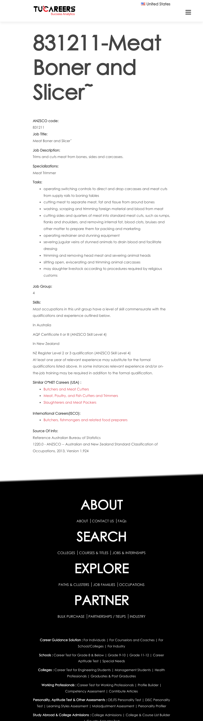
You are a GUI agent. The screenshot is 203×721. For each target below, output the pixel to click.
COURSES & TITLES (93, 553)
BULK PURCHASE (71, 616)
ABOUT (82, 521)
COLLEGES (66, 553)
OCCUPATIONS (131, 584)
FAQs (122, 521)
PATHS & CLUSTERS (74, 584)
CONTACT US (103, 521)
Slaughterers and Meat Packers (70, 402)
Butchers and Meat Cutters (66, 389)
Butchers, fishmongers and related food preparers (86, 420)
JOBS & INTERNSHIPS (129, 553)
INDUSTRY (137, 616)
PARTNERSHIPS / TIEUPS (107, 616)
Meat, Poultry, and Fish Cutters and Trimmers (81, 395)
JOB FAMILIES (104, 584)
